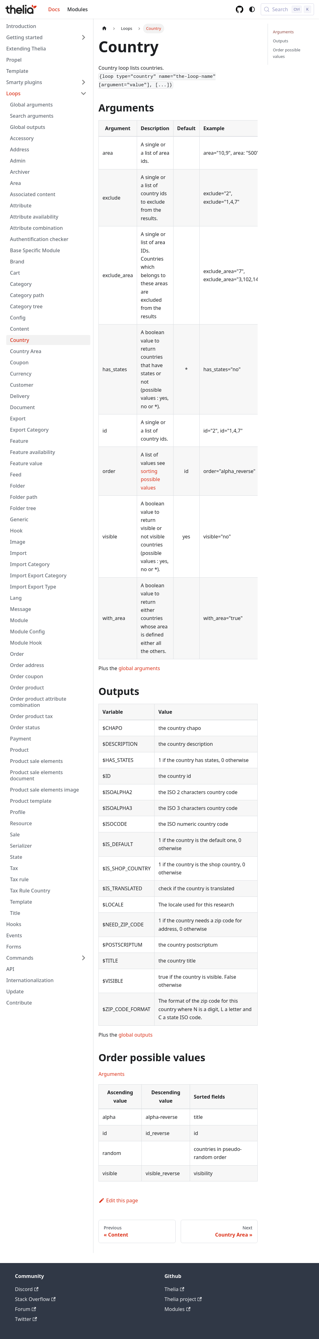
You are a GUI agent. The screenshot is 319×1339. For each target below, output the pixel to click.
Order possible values (286, 53)
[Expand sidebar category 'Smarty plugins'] (83, 82)
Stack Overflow (35, 1299)
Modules (77, 9)
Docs (54, 9)
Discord (26, 1289)
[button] (46, 37)
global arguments (139, 668)
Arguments (111, 1074)
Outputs (280, 41)
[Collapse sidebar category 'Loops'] (83, 93)
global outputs (135, 1034)
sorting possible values (150, 479)
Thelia (174, 1289)
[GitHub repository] (239, 9)
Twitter (26, 1319)
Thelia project (183, 1299)
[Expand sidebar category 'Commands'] (83, 958)
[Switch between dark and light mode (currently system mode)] (252, 9)
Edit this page (118, 1200)
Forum (25, 1309)
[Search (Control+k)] (287, 9)
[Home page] (104, 28)
